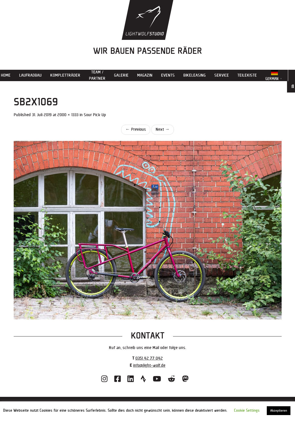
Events (168, 75)
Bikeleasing (194, 75)
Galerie (121, 75)
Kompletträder (65, 75)
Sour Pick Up (95, 115)
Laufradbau (30, 75)
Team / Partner (97, 75)
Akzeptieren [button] (278, 411)
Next (163, 129)
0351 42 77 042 (149, 358)
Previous (135, 129)
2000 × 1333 (67, 115)
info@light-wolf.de (149, 365)
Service (221, 75)
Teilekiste (247, 75)
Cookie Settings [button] (247, 411)
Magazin (144, 75)
